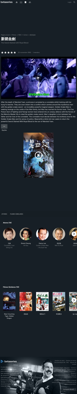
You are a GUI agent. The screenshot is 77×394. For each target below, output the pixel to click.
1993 (19, 35)
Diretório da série (59, 360)
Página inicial (5, 35)
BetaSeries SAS (58, 371)
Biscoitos (67, 368)
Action (26, 35)
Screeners (72, 371)
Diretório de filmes (71, 360)
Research (73, 373)
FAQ (67, 362)
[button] (9, 238)
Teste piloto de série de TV (62, 375)
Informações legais (57, 368)
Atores (4, 214)
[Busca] (74, 2)
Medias (66, 371)
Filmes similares (16, 214)
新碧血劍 (32, 35)
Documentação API (59, 362)
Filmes (14, 35)
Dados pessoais (71, 369)
